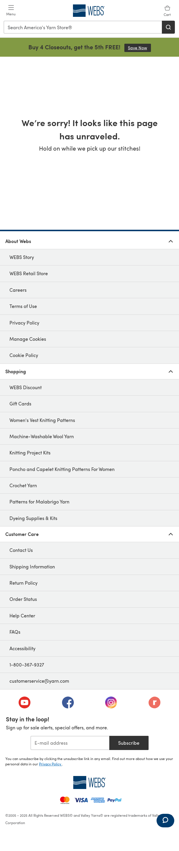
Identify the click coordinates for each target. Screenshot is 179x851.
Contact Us (21, 550)
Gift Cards (20, 403)
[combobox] (83, 27)
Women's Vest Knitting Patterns (42, 420)
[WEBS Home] (89, 782)
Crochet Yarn (23, 485)
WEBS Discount (25, 387)
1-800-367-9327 (26, 664)
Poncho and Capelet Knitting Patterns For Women (62, 469)
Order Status (23, 599)
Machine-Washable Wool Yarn (41, 436)
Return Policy (23, 583)
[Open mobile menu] (11, 11)
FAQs (14, 632)
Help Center (22, 615)
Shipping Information (32, 566)
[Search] (168, 27)
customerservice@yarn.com (39, 681)
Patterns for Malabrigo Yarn (39, 501)
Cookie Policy (23, 355)
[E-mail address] (69, 743)
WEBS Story (21, 257)
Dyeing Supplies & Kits (33, 518)
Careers (18, 290)
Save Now (139, 47)
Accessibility (22, 648)
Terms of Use (23, 306)
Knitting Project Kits (30, 452)
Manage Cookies (27, 339)
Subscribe (128, 743)
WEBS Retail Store (28, 273)
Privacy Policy (24, 322)
